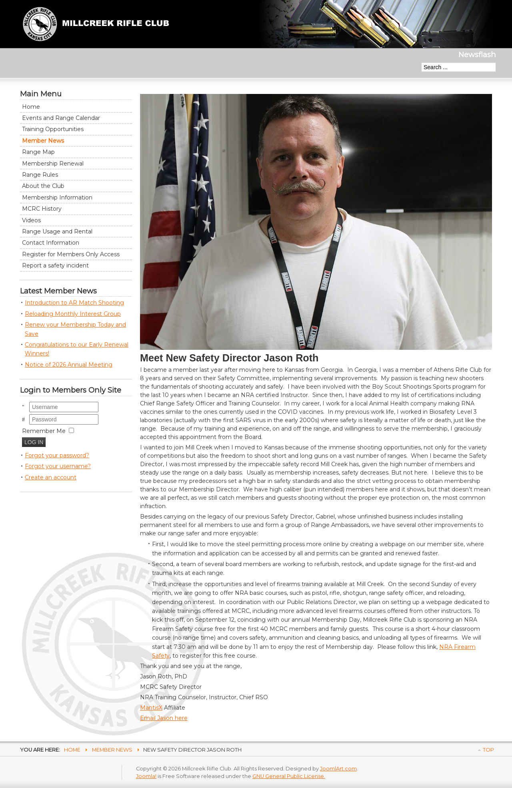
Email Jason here (164, 718)
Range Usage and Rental (57, 231)
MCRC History (42, 208)
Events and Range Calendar (61, 118)
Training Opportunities (53, 129)
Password (29, 414)
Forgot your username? (58, 466)
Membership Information (57, 197)
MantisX (151, 707)
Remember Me (44, 431)
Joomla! (146, 776)
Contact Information (50, 242)
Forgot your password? (57, 455)
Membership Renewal (53, 163)
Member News (43, 140)
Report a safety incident (55, 265)
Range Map (38, 152)
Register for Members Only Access (71, 254)
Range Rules (40, 174)
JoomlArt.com (338, 769)
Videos (31, 220)
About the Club (43, 186)
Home (31, 106)
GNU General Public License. (288, 776)
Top (488, 750)
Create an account (50, 477)
